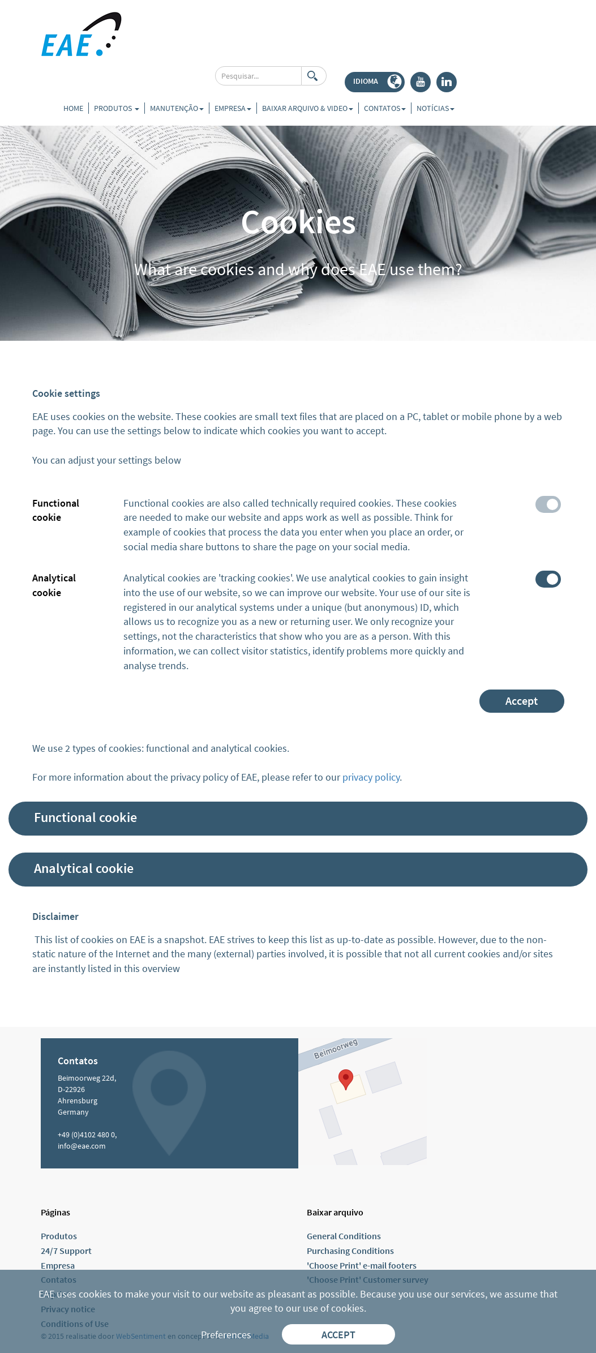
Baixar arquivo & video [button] (307, 108)
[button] (375, 82)
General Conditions (344, 1235)
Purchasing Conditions (350, 1250)
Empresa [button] (233, 108)
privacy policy (371, 776)
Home (73, 108)
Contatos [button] (385, 108)
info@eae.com (82, 1146)
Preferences (226, 1334)
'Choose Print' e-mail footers (362, 1265)
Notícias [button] (435, 108)
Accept (521, 700)
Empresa (58, 1265)
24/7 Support (66, 1250)
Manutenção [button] (177, 108)
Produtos (116, 108)
